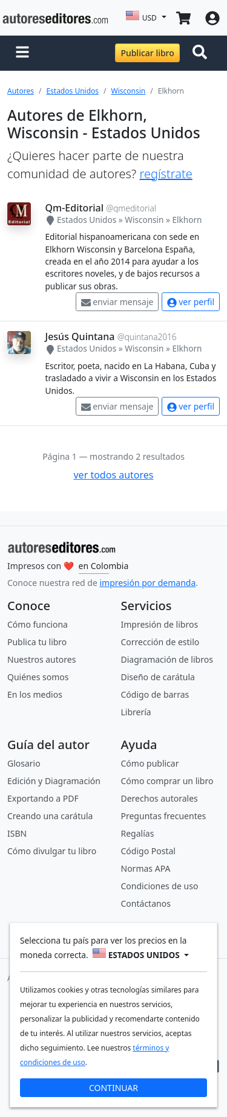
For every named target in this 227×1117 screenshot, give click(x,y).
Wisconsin (128, 91)
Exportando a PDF (43, 798)
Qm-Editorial (74, 207)
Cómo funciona (37, 624)
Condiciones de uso (160, 886)
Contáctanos (146, 903)
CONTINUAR (113, 1087)
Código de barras (155, 694)
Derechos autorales (159, 798)
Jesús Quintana (80, 336)
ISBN (17, 833)
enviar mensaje (117, 301)
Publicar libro (147, 53)
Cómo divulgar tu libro (51, 851)
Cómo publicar (150, 763)
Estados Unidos (72, 91)
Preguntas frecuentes (163, 816)
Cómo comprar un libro (167, 781)
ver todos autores (113, 474)
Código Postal (148, 851)
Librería (136, 712)
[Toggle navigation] (202, 53)
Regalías (137, 833)
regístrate (165, 174)
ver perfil (190, 301)
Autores (20, 91)
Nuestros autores (41, 659)
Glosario (24, 763)
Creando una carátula (50, 816)
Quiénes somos (37, 677)
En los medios (34, 694)
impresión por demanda (147, 582)
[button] (22, 53)
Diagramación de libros (167, 659)
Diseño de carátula (158, 677)
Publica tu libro (37, 642)
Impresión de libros (160, 624)
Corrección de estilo (160, 642)
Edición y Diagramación (53, 781)
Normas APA (146, 868)
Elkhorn (187, 219)
